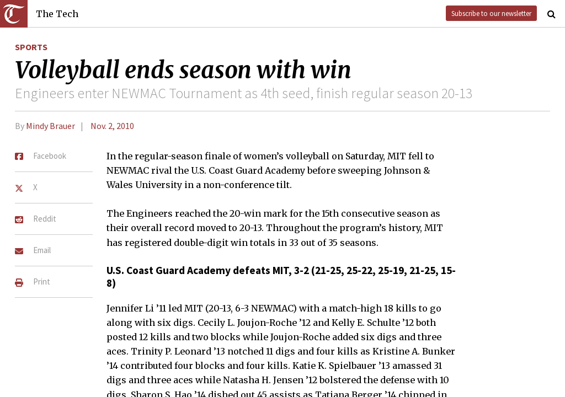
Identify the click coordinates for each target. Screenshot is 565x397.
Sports (31, 46)
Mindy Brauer (50, 125)
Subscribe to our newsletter (491, 13)
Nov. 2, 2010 (112, 125)
